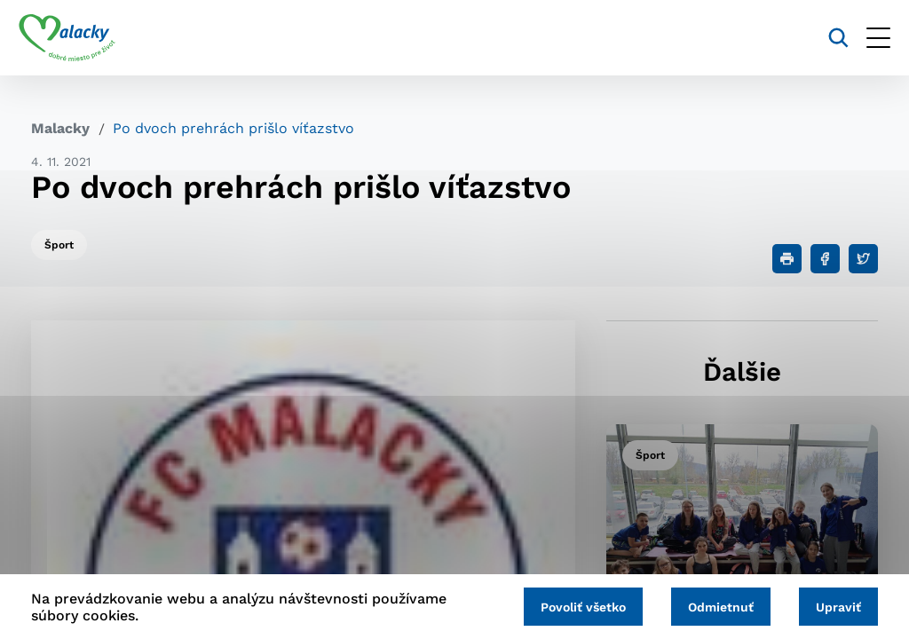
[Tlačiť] (787, 258)
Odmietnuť (713, 605)
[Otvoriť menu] (866, 38)
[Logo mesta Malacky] (79, 38)
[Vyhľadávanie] (826, 38)
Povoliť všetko (570, 605)
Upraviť (835, 605)
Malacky (60, 128)
